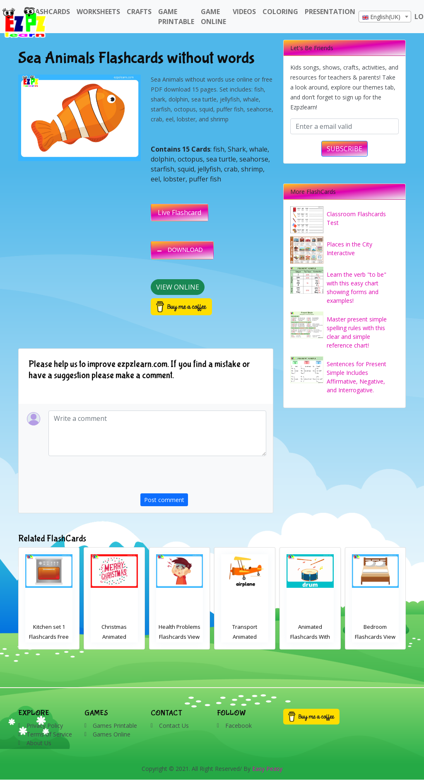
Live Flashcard (179, 212)
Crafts (139, 11)
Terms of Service (49, 734)
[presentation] (203, 477)
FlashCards (49, 11)
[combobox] (385, 16)
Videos (244, 11)
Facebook (238, 725)
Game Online (213, 16)
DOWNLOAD (185, 249)
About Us (38, 743)
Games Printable (115, 725)
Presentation (330, 11)
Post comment (164, 500)
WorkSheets (98, 11)
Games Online (111, 734)
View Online (177, 287)
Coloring (280, 11)
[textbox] (385, 17)
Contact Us (174, 725)
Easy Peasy (267, 769)
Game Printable (176, 16)
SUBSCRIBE (344, 148)
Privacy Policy (44, 725)
